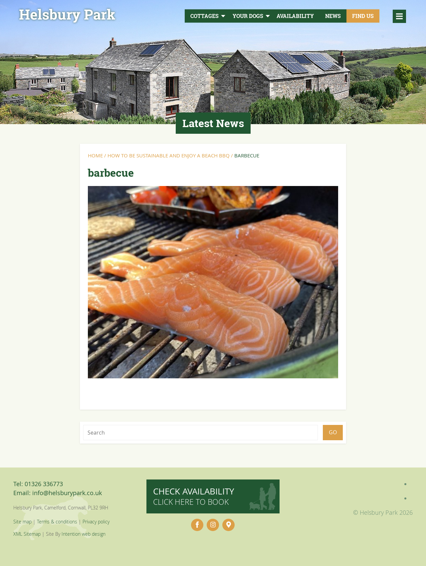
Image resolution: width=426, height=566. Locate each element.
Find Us (363, 16)
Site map (22, 521)
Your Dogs (248, 16)
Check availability (193, 496)
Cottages (204, 16)
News (333, 16)
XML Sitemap (27, 534)
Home (95, 155)
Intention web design (84, 534)
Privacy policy (96, 521)
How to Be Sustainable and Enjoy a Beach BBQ (168, 155)
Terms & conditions (57, 521)
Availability (295, 16)
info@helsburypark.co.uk (67, 493)
